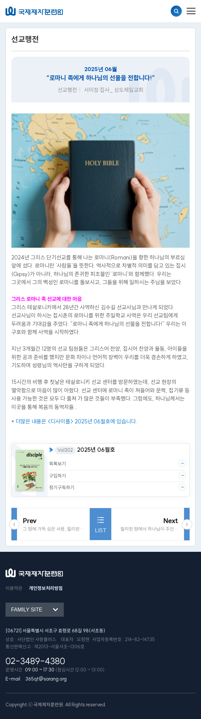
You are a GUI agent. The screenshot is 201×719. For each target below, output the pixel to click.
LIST (100, 524)
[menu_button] (191, 11)
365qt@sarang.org (46, 679)
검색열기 (176, 11)
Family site (26, 609)
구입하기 (117, 476)
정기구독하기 (117, 487)
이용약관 (14, 588)
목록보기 (117, 464)
